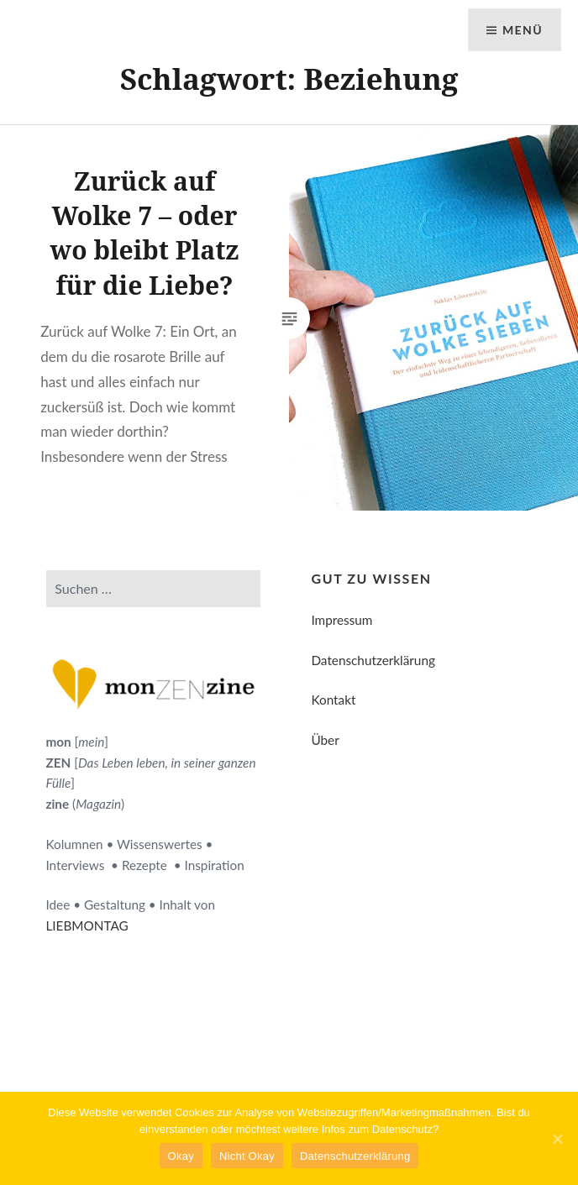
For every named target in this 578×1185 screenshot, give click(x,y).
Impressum (341, 619)
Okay (181, 1156)
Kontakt (333, 699)
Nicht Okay (247, 1156)
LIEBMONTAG (86, 925)
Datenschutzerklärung (372, 660)
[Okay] (557, 1138)
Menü (522, 30)
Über (325, 739)
